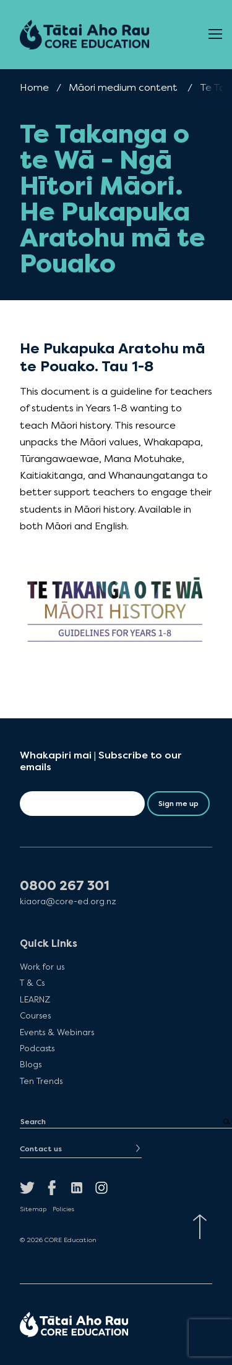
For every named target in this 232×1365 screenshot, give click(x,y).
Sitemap (33, 1209)
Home (34, 87)
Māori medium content (123, 87)
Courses (35, 1015)
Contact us (41, 1148)
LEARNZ (35, 999)
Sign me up (178, 803)
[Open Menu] (215, 35)
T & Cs (32, 982)
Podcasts (37, 1048)
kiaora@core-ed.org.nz (68, 901)
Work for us (42, 966)
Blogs (30, 1064)
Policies (63, 1209)
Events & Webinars (57, 1032)
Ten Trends (41, 1081)
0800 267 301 (65, 886)
